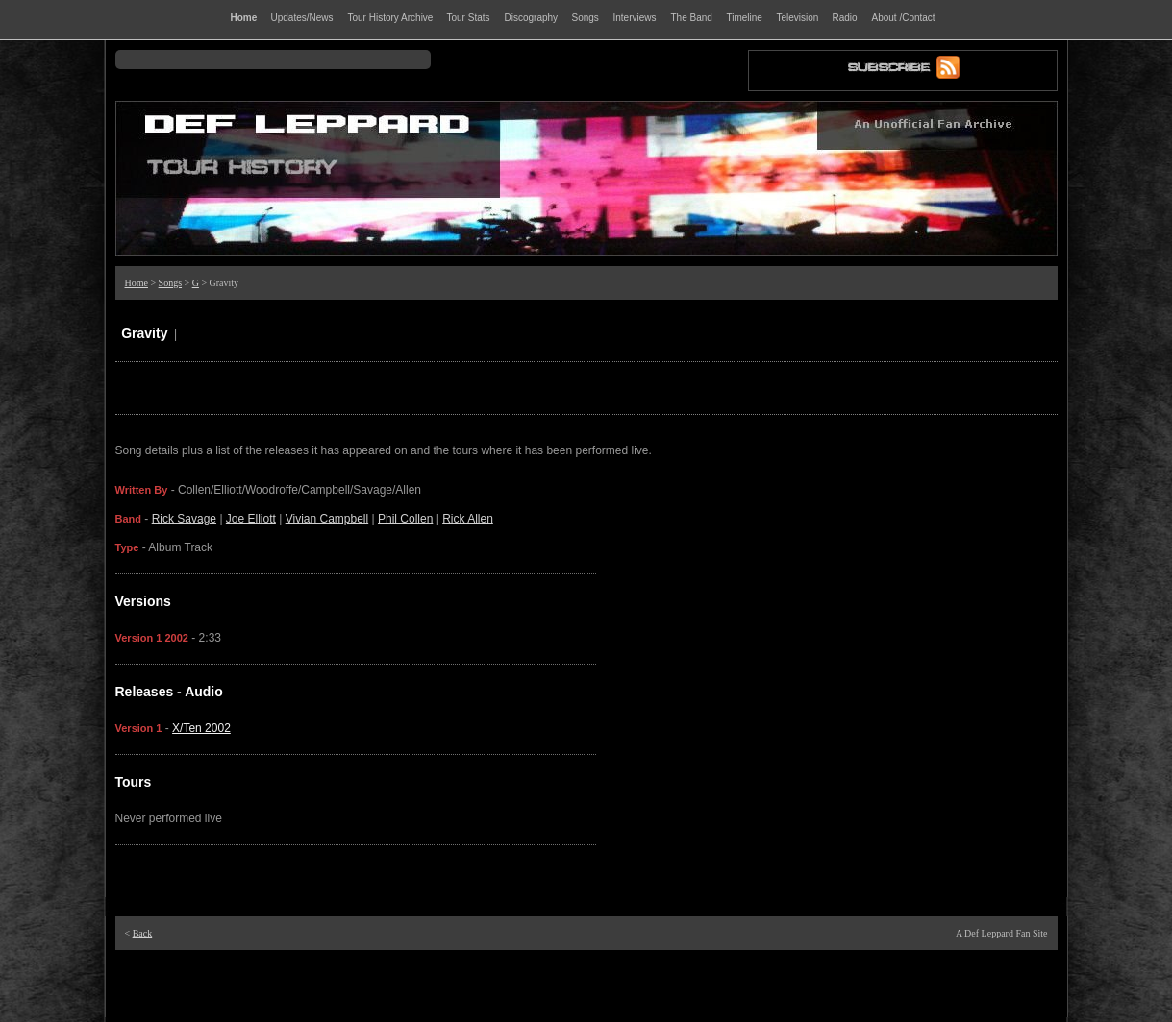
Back (143, 933)
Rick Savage (184, 518)
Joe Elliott (251, 518)
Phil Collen (405, 518)
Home (136, 283)
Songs (170, 283)
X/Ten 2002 (201, 728)
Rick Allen (467, 518)
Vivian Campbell (327, 518)
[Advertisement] (586, 984)
